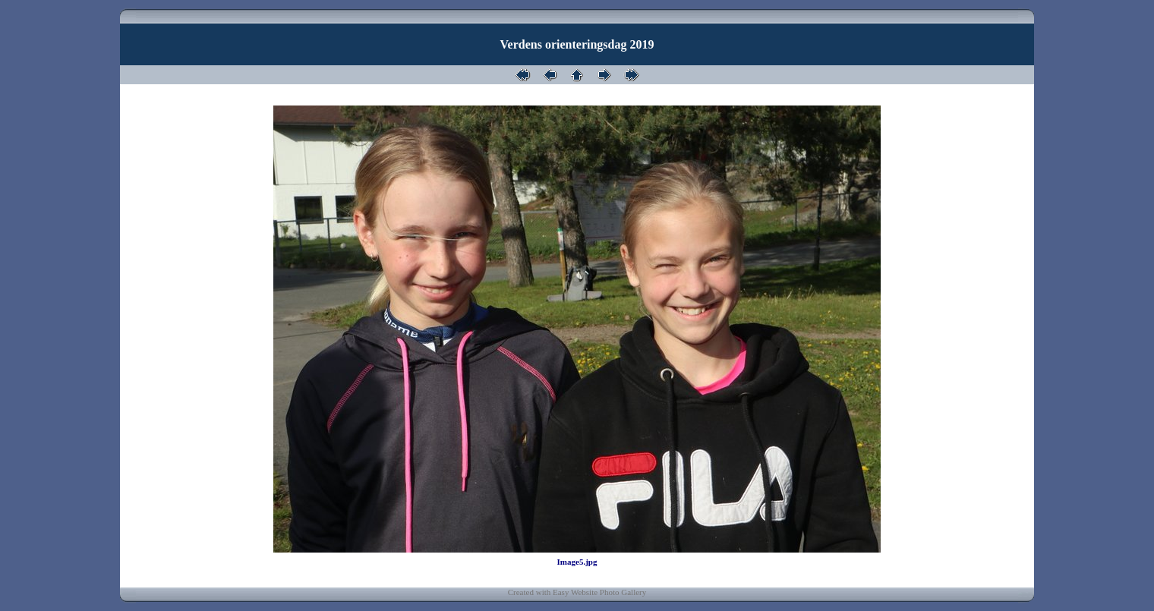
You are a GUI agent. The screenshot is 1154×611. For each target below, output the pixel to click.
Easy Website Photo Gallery (599, 592)
